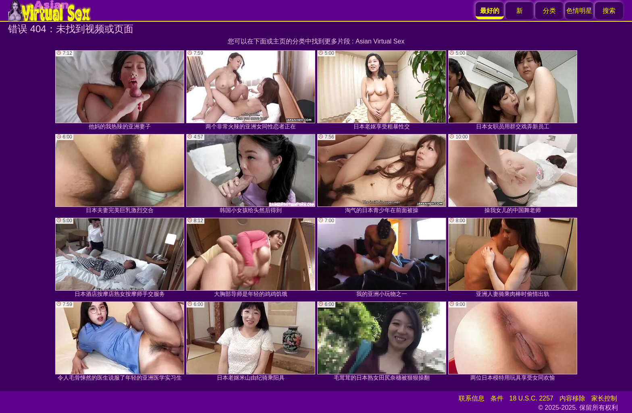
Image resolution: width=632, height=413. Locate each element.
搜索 (609, 10)
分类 (549, 10)
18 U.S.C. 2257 (531, 398)
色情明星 (579, 10)
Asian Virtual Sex (380, 41)
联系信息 (471, 398)
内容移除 (572, 398)
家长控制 (604, 398)
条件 (497, 398)
